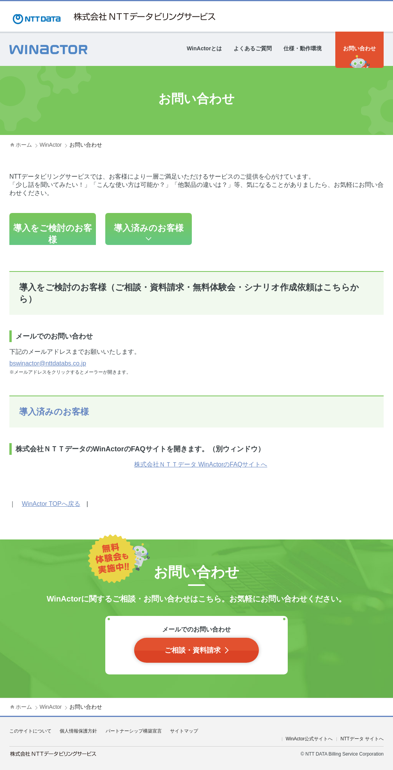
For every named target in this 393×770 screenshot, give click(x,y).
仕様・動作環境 (302, 48)
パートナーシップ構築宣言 (134, 731)
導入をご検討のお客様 (52, 234)
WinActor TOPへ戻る (51, 503)
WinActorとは (204, 48)
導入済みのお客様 (149, 228)
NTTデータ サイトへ (362, 739)
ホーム (24, 145)
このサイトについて (30, 731)
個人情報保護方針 (78, 731)
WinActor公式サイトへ (309, 739)
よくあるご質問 (253, 48)
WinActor (50, 145)
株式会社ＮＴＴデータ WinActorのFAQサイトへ (200, 464)
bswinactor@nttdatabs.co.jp (47, 363)
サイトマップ (184, 731)
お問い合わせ (359, 48)
